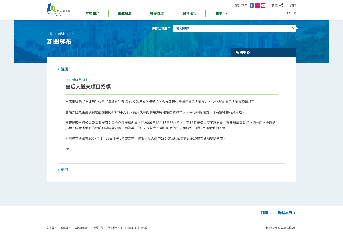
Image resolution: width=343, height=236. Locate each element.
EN (289, 13)
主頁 (49, 34)
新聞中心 (64, 34)
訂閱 (293, 5)
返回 (63, 69)
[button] (221, 14)
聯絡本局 (287, 213)
